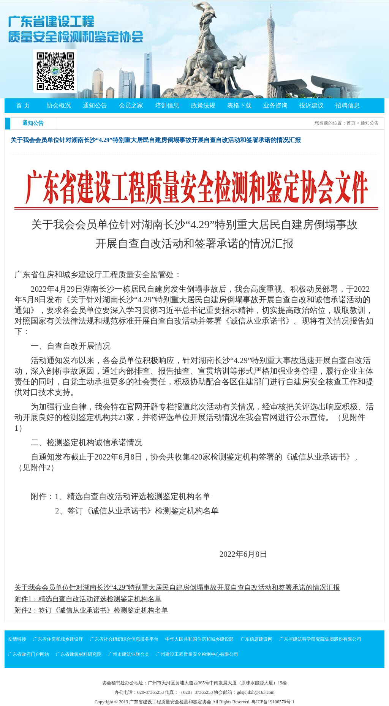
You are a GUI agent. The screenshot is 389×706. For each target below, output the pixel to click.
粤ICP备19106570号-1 (272, 701)
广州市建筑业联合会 (128, 654)
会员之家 (131, 105)
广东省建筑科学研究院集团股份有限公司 (320, 639)
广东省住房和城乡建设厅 (58, 639)
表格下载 (239, 105)
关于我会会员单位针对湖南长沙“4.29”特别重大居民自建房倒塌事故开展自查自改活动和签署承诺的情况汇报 (177, 587)
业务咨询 (275, 105)
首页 (351, 123)
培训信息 (167, 105)
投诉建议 (311, 105)
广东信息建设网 (256, 639)
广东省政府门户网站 (28, 654)
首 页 (23, 105)
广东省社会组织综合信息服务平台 (124, 639)
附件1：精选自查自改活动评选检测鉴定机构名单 (87, 599)
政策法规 (203, 105)
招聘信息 (347, 105)
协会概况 (59, 105)
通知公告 (95, 105)
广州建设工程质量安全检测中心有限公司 (197, 654)
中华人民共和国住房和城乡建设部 (199, 639)
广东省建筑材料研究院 (78, 654)
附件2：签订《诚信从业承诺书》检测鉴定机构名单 (91, 610)
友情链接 (17, 639)
